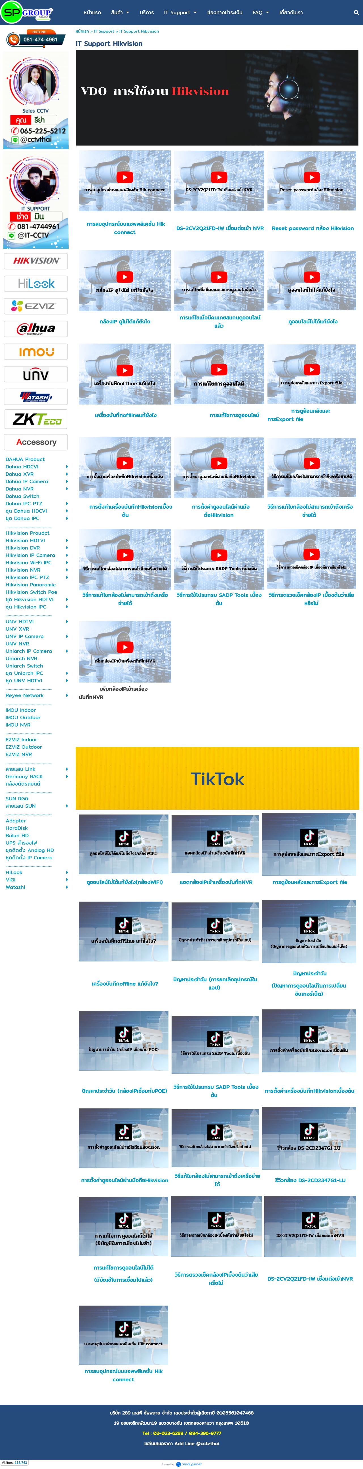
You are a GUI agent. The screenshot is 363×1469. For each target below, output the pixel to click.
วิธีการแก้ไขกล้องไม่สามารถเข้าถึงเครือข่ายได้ (310, 511)
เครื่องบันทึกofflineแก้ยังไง (126, 415)
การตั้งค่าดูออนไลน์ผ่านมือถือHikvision (221, 511)
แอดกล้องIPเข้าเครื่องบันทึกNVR (216, 882)
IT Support (104, 31)
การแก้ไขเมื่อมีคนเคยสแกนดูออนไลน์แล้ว (220, 321)
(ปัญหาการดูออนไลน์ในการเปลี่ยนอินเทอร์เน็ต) (309, 990)
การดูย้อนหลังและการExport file (298, 415)
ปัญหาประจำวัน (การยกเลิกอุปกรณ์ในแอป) (215, 983)
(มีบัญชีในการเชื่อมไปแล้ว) (123, 1280)
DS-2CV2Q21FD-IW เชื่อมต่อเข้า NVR (220, 228)
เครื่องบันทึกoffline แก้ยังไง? (125, 984)
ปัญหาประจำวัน (309, 973)
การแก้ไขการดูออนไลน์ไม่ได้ (123, 1268)
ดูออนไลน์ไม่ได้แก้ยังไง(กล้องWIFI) (124, 882)
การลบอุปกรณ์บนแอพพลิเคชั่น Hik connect (126, 228)
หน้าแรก (82, 31)
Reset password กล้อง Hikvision (313, 228)
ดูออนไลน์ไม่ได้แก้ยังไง (312, 321)
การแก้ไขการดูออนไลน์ (234, 415)
